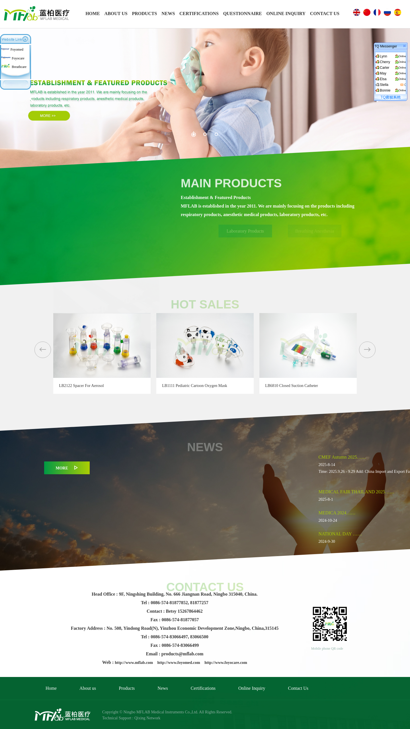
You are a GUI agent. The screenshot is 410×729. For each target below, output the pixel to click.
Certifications (203, 688)
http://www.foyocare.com (225, 662)
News (162, 688)
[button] (42, 349)
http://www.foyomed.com (179, 662)
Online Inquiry (251, 688)
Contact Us (298, 688)
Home (51, 688)
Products (127, 688)
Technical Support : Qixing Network (131, 718)
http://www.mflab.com (134, 662)
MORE (67, 467)
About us (87, 688)
